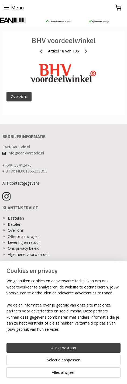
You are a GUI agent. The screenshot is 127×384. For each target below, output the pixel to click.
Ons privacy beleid (23, 248)
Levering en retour (24, 242)
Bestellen (16, 218)
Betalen (14, 224)
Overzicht (19, 96)
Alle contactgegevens (21, 183)
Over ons (16, 230)
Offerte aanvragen (24, 236)
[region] (63, 307)
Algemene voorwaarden (29, 254)
